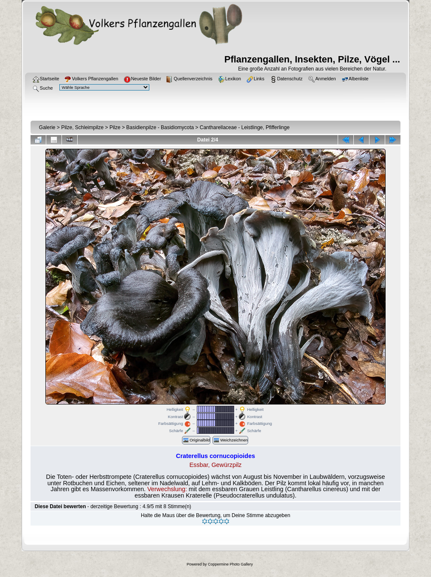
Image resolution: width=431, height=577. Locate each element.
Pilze (114, 127)
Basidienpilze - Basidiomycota (160, 127)
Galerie (47, 127)
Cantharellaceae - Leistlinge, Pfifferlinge (245, 127)
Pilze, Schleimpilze (82, 127)
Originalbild (196, 440)
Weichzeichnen (230, 440)
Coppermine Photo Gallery (230, 564)
